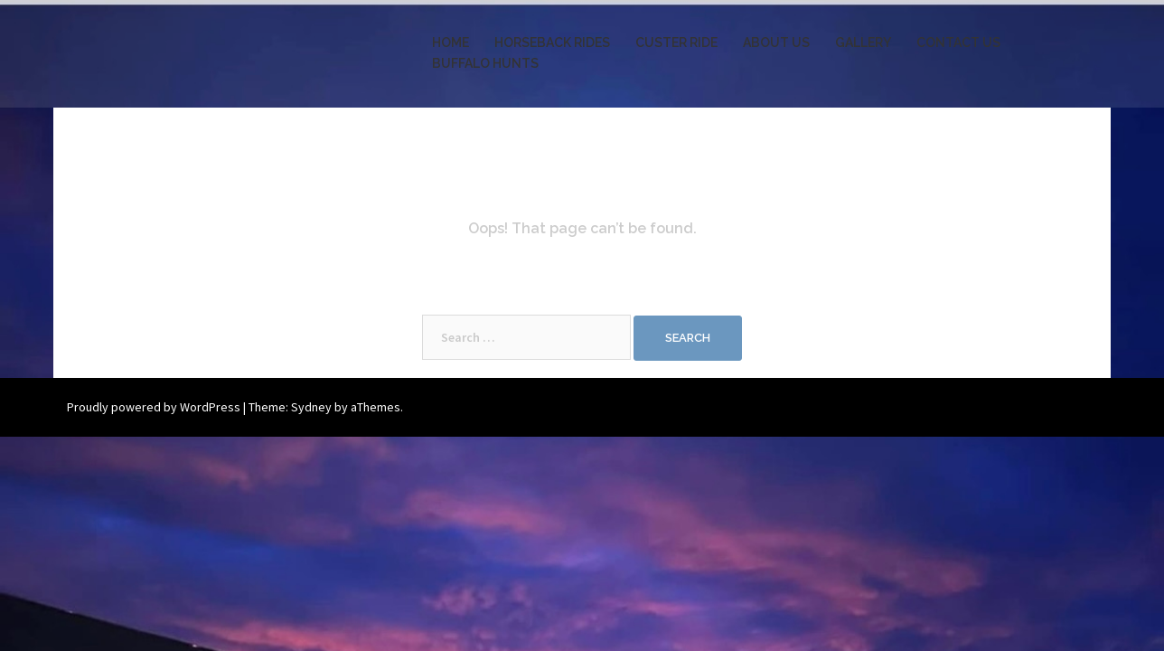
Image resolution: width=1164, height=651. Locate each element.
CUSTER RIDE (676, 42)
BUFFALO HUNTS (485, 63)
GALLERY (863, 42)
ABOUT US (776, 42)
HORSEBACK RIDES (552, 42)
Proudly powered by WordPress (153, 407)
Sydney (311, 407)
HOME (450, 42)
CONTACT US (958, 42)
